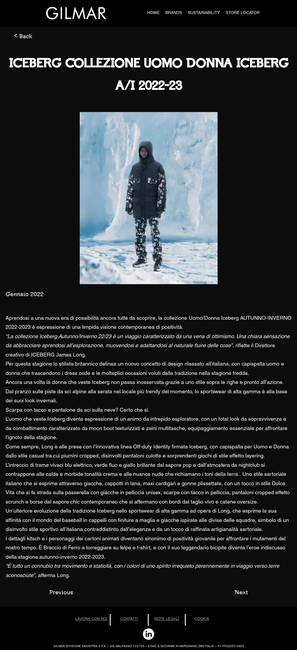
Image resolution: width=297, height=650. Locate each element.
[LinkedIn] (148, 634)
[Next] (233, 592)
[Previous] (68, 592)
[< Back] (33, 36)
